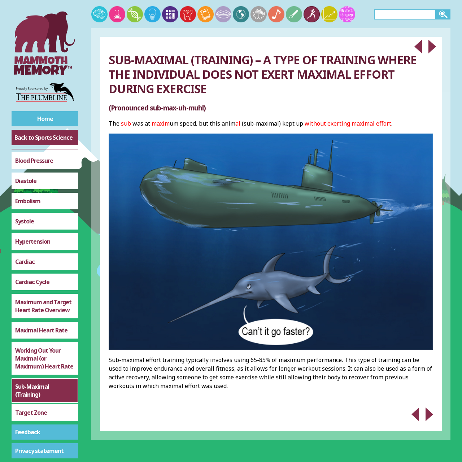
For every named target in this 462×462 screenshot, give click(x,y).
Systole (24, 161)
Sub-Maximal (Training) (32, 331)
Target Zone (31, 353)
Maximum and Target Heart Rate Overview (43, 246)
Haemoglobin (32, 413)
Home (45, 119)
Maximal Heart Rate (41, 270)
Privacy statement (39, 451)
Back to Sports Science (43, 137)
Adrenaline (29, 393)
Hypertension (32, 182)
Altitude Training (37, 373)
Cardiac (25, 202)
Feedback (27, 432)
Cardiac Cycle (32, 222)
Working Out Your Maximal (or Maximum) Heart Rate (44, 298)
